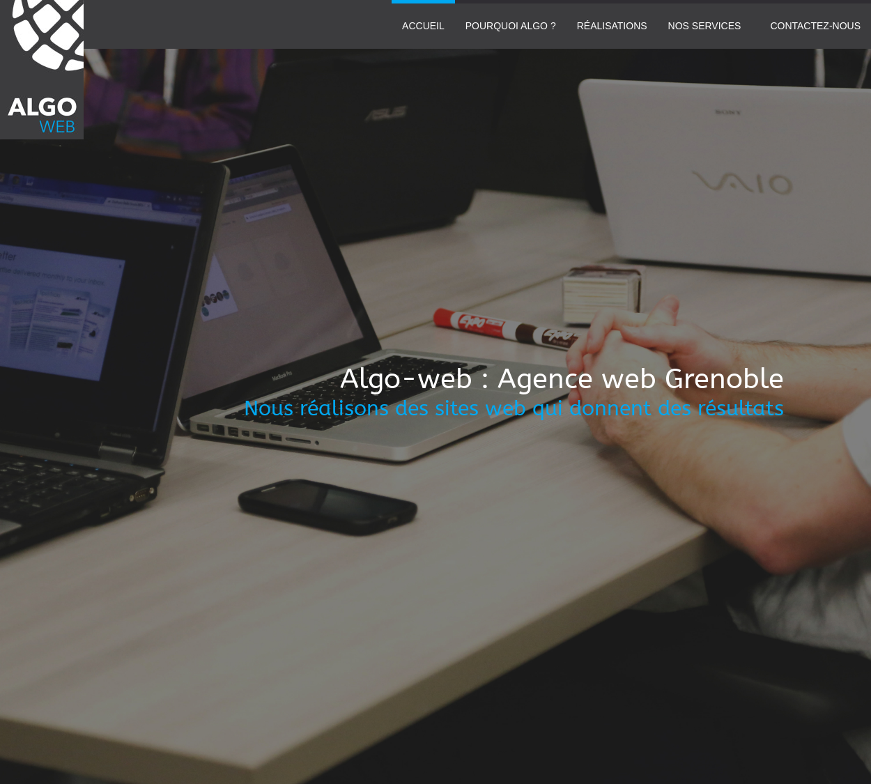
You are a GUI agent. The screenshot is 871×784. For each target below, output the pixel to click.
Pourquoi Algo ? (510, 25)
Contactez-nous (815, 25)
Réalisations (612, 25)
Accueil (423, 25)
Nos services (704, 25)
